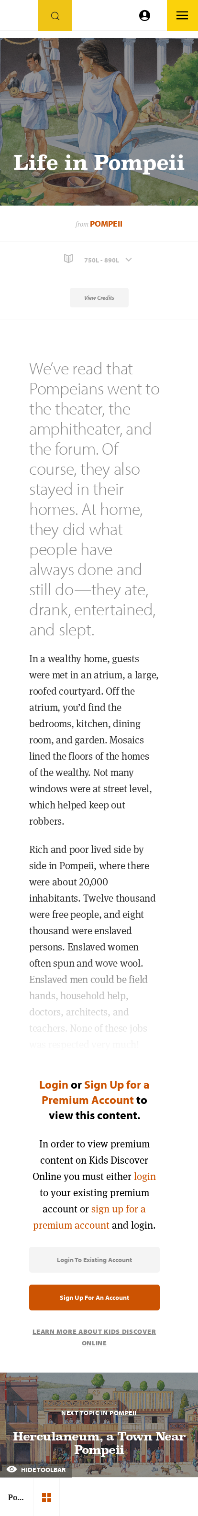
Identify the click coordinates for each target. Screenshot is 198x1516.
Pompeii (106, 223)
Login (53, 1084)
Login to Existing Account (94, 1259)
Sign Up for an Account (94, 1297)
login (145, 1176)
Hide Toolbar (36, 1469)
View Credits (99, 297)
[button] (99, 258)
